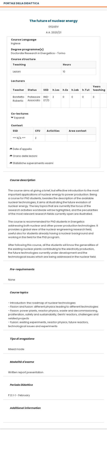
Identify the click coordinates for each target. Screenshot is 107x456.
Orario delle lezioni (25, 156)
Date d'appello (22, 149)
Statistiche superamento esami (33, 163)
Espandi (17, 118)
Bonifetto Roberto (18, 99)
